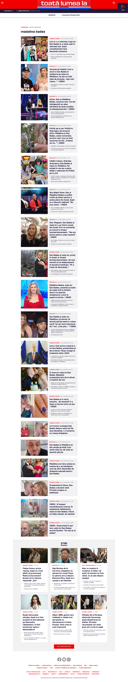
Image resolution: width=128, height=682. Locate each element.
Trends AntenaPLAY (83, 674)
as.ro (60, 672)
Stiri (51, 668)
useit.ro (53, 674)
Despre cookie (93, 666)
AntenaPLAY (95, 674)
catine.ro (67, 672)
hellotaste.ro (76, 672)
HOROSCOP (51, 15)
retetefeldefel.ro (63, 674)
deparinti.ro (86, 672)
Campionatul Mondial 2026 (71, 15)
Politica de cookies (33, 666)
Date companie (77, 666)
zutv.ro (73, 674)
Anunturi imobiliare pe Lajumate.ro (65, 668)
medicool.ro (95, 672)
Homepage (24, 27)
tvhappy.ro (45, 674)
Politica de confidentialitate (62, 666)
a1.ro (44, 672)
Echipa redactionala (85, 668)
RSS (85, 666)
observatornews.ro (34, 674)
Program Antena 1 (42, 668)
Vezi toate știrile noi (64, 646)
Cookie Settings (46, 665)
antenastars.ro (52, 672)
